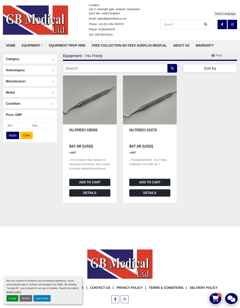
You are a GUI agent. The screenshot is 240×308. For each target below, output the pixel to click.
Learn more (42, 298)
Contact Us (100, 287)
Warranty (205, 45)
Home (10, 45)
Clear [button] (26, 135)
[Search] (183, 24)
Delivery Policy (204, 287)
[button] (32, 45)
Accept (12, 298)
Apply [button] (13, 135)
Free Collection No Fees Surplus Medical (129, 45)
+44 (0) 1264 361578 (111, 24)
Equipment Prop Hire (67, 45)
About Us (181, 45)
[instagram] (232, 24)
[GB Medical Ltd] (120, 264)
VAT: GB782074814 (101, 34)
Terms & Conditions (166, 287)
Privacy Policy (129, 287)
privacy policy (13, 291)
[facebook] (222, 24)
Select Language (225, 13)
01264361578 (106, 29)
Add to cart (90, 182)
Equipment (31, 45)
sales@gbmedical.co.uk (111, 18)
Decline (26, 298)
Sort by (210, 68)
